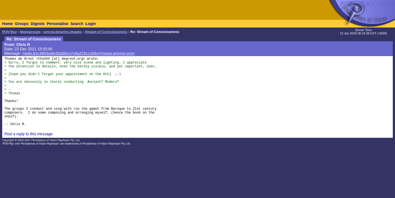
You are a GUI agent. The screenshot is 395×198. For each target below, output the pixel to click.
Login (90, 23)
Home (7, 23)
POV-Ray (9, 32)
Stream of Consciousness (106, 32)
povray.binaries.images (63, 32)
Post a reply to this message (28, 134)
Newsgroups (30, 32)
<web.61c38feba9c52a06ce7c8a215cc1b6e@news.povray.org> (78, 53)
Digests (38, 23)
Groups (22, 23)
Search (76, 23)
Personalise (57, 23)
